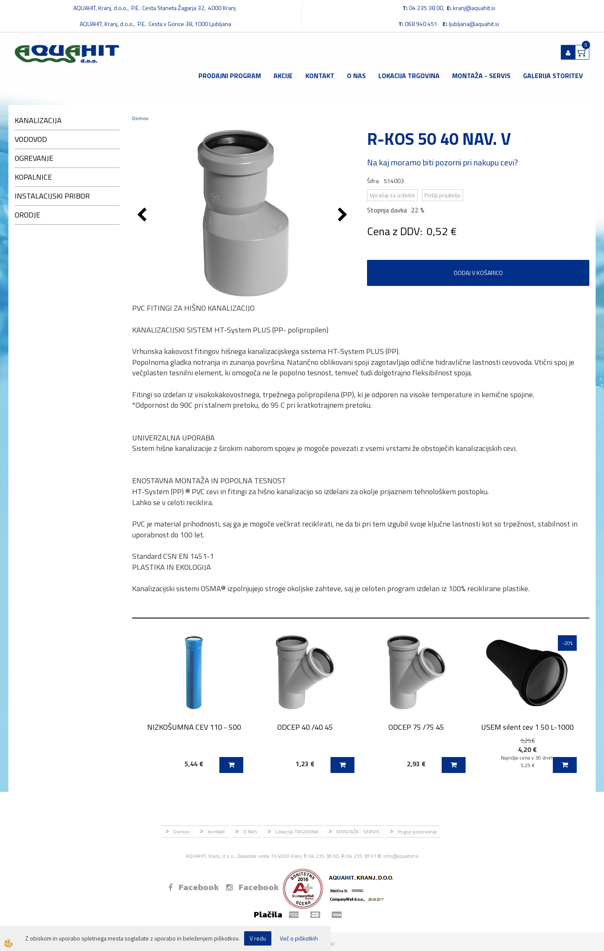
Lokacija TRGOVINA (409, 76)
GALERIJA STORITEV (553, 76)
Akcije (283, 76)
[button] (343, 215)
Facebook (193, 887)
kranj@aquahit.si (474, 7)
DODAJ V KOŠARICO (478, 272)
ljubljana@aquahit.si (474, 23)
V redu (258, 938)
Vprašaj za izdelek (392, 195)
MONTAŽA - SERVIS (481, 76)
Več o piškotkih (299, 938)
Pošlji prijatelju (442, 195)
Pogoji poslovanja (417, 832)
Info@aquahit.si (401, 856)
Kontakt (319, 76)
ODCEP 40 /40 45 (305, 727)
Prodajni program (229, 76)
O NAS (356, 76)
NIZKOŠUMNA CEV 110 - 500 (194, 727)
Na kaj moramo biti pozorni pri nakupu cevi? (442, 162)
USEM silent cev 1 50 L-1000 (527, 727)
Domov (140, 118)
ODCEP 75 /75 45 (416, 727)
